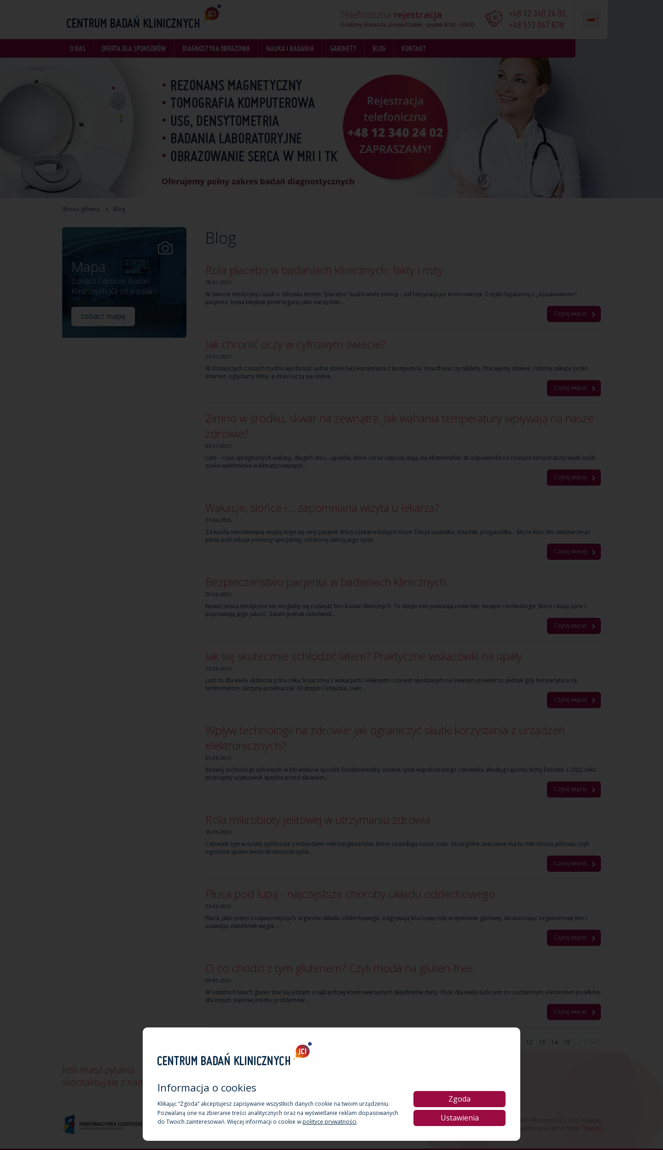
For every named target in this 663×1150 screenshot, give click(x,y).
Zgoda (459, 1099)
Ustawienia (460, 1118)
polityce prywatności (329, 1122)
